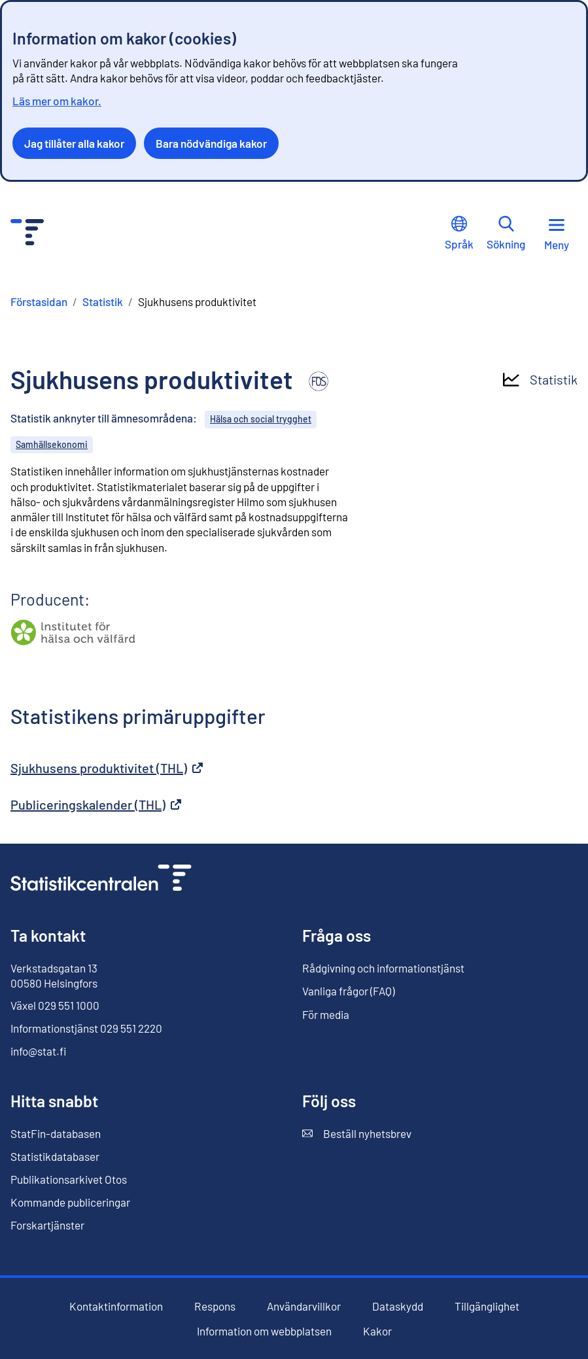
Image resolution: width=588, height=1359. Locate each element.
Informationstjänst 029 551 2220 (86, 1028)
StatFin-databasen (55, 1134)
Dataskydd (397, 1306)
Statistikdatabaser (54, 1156)
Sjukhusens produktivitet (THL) (106, 768)
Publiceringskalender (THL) (95, 804)
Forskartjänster (47, 1224)
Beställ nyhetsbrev (356, 1134)
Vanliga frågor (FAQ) (348, 990)
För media (325, 1014)
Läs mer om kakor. (56, 100)
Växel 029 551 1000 (54, 1005)
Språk (459, 233)
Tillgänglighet (487, 1306)
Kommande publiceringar (70, 1202)
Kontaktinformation (116, 1306)
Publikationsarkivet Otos (68, 1179)
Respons (214, 1306)
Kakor (377, 1331)
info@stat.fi (38, 1051)
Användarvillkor (304, 1306)
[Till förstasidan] (101, 879)
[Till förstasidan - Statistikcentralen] (27, 234)
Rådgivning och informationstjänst (383, 967)
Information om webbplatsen (264, 1331)
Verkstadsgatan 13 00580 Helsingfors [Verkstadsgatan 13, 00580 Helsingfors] (53, 975)
